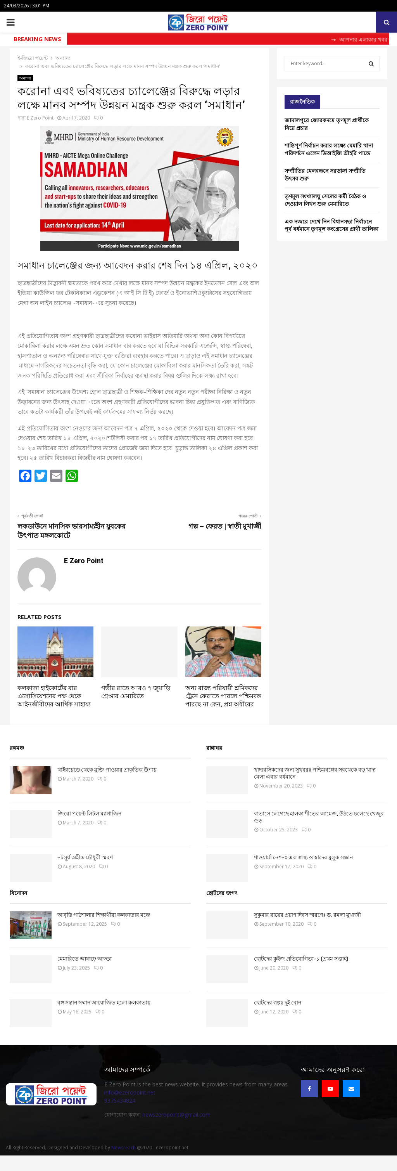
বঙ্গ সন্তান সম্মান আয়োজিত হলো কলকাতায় (103, 1002)
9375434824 (119, 1100)
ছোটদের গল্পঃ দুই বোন (277, 1002)
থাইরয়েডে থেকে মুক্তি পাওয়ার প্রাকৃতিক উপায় (107, 770)
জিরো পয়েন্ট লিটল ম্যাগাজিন (89, 813)
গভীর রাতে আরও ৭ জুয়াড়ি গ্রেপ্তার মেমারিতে (135, 692)
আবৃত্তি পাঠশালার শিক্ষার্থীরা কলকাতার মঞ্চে (103, 915)
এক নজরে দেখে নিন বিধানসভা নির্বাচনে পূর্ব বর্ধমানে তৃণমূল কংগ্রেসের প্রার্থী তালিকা (331, 225)
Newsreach (123, 1147)
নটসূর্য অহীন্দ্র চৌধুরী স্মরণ (85, 857)
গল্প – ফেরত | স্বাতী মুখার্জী (224, 526)
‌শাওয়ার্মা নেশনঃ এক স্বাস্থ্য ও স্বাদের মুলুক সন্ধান (303, 857)
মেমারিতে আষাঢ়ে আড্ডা (84, 959)
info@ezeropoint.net (129, 1092)
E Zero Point (40, 117)
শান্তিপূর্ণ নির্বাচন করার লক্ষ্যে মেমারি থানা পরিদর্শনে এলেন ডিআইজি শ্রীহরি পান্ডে (329, 149)
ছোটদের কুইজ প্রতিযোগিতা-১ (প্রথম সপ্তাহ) (301, 959)
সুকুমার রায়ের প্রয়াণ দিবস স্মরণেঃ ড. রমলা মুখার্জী (307, 915)
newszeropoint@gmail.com (176, 1114)
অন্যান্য (25, 78)
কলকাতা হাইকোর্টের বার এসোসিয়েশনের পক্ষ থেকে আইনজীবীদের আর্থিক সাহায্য (54, 696)
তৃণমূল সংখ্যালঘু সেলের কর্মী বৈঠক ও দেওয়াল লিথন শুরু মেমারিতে (325, 200)
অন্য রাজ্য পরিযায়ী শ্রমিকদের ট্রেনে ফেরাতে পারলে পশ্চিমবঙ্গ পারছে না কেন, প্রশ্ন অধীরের (223, 696)
